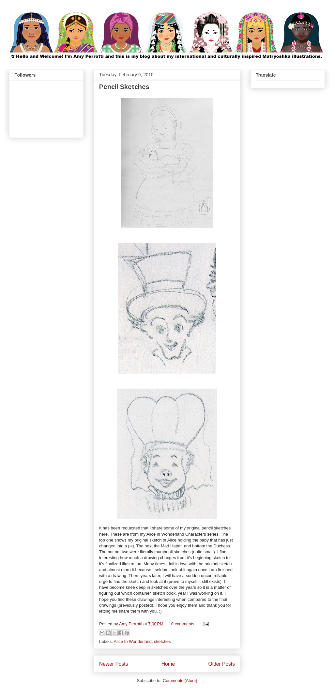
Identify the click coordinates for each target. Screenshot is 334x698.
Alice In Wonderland (133, 641)
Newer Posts (113, 664)
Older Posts (221, 664)
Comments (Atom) (180, 680)
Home (168, 664)
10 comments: (183, 623)
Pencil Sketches (124, 86)
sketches (162, 641)
